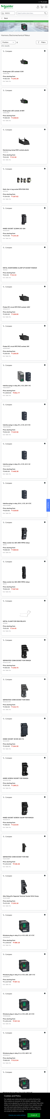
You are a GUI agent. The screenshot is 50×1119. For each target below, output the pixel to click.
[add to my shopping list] (45, 51)
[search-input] (30, 13)
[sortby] (8, 42)
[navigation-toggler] (46, 7)
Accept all (34, 1115)
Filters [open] (42, 42)
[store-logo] (7, 7)
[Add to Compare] (7, 51)
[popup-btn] (8, 13)
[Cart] (42, 7)
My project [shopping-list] (43, 2)
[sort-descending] (17, 42)
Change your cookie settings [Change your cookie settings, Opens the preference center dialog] (17, 1115)
